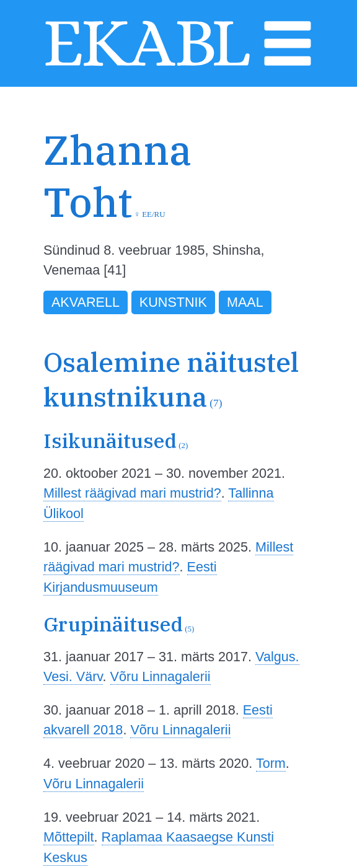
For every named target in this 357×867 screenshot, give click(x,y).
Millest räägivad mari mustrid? (132, 493)
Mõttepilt (68, 837)
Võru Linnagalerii (160, 676)
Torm (271, 763)
